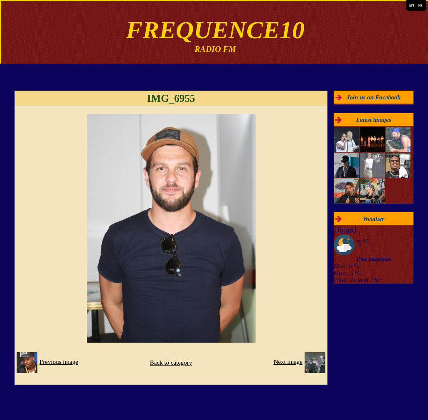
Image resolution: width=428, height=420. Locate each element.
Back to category (171, 362)
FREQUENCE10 (215, 30)
